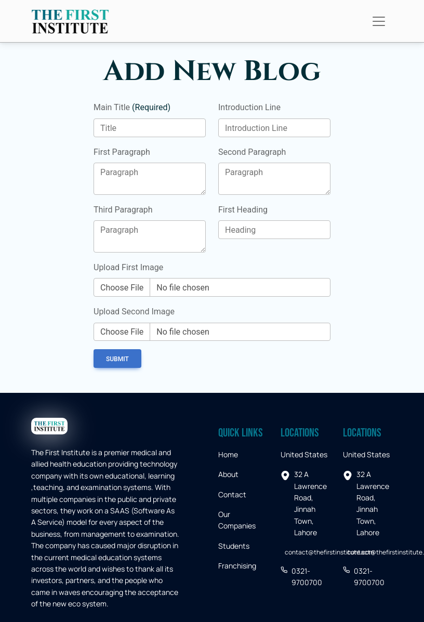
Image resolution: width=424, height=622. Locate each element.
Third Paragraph (123, 210)
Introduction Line (249, 107)
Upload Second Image (134, 311)
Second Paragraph (252, 152)
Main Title (132, 107)
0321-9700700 (301, 576)
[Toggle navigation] (379, 21)
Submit (117, 359)
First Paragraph (122, 152)
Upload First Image (128, 267)
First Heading (243, 210)
